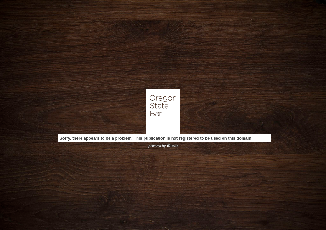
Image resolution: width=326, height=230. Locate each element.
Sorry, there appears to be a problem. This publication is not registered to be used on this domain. (156, 138)
